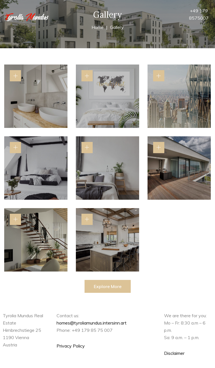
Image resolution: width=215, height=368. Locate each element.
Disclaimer (174, 353)
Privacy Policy (71, 346)
